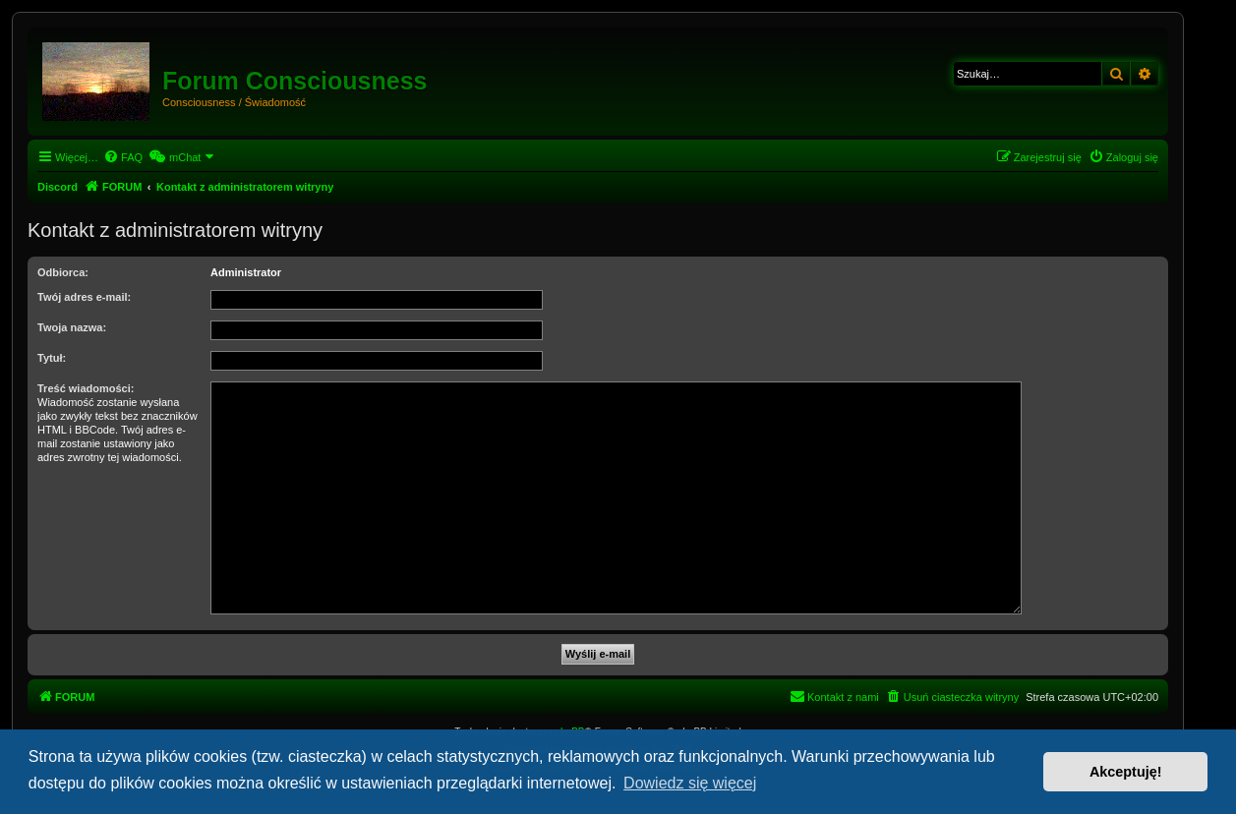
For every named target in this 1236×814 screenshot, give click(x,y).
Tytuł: (51, 358)
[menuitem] (123, 157)
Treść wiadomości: (85, 388)
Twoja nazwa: (71, 327)
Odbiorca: (62, 272)
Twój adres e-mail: (84, 297)
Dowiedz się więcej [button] (689, 783)
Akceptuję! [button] (1125, 772)
